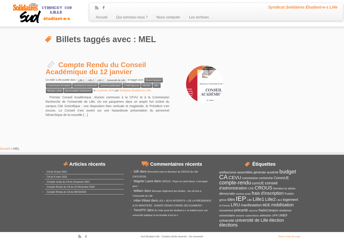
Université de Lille (116, 80)
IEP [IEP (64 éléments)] (241, 198)
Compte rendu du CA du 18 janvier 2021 (68, 181)
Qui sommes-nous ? (132, 17)
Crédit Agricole (131, 85)
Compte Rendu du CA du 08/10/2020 (66, 192)
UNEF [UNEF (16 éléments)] (283, 215)
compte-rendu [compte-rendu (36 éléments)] (235, 182)
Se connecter (196, 236)
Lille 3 (100, 80)
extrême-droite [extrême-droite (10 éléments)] (243, 194)
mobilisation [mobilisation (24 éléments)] (282, 204)
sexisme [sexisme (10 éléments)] (240, 215)
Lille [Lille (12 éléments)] (249, 200)
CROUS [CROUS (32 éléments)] (263, 188)
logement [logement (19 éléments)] (290, 200)
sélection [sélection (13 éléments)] (265, 215)
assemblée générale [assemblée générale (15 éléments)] (251, 172)
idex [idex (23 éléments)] (231, 199)
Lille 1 (81, 80)
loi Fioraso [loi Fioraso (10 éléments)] (224, 205)
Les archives (199, 17)
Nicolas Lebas (54, 90)
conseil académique (110, 85)
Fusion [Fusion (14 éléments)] (289, 193)
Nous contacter (168, 17)
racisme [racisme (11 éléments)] (253, 210)
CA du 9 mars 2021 (57, 176)
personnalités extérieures (78, 90)
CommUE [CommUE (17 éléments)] (281, 178)
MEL (156, 85)
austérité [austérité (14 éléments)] (273, 172)
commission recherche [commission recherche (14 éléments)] (257, 178)
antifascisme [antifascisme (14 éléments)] (227, 172)
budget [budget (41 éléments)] (288, 172)
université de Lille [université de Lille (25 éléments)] (251, 220)
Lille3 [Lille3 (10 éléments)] (279, 200)
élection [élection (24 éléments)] (276, 220)
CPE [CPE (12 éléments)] (251, 188)
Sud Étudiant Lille (150, 236)
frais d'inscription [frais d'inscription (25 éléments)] (268, 193)
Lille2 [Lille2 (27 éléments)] (270, 199)
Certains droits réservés (174, 236)
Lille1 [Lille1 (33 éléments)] (258, 199)
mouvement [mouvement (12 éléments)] (226, 210)
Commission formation (58, 85)
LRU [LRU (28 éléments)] (235, 204)
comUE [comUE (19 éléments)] (258, 183)
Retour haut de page (289, 236)
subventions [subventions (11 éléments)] (252, 215)
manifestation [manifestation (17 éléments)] (251, 205)
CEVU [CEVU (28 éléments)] (235, 177)
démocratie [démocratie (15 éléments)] (227, 193)
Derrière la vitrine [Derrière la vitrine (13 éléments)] (284, 188)
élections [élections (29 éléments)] (228, 225)
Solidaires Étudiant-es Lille (135, 90)
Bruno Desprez (153, 80)
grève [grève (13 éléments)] (222, 200)
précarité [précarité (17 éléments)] (241, 210)
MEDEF (147, 85)
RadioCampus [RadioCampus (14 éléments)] (268, 210)
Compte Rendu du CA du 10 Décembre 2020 (71, 186)
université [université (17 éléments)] (226, 220)
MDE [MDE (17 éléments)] (267, 205)
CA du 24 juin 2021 (57, 171)
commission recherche (85, 85)
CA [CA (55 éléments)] (223, 177)
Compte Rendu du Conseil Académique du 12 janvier (96, 68)
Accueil (101, 17)
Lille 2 (91, 80)
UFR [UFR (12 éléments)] (275, 215)
